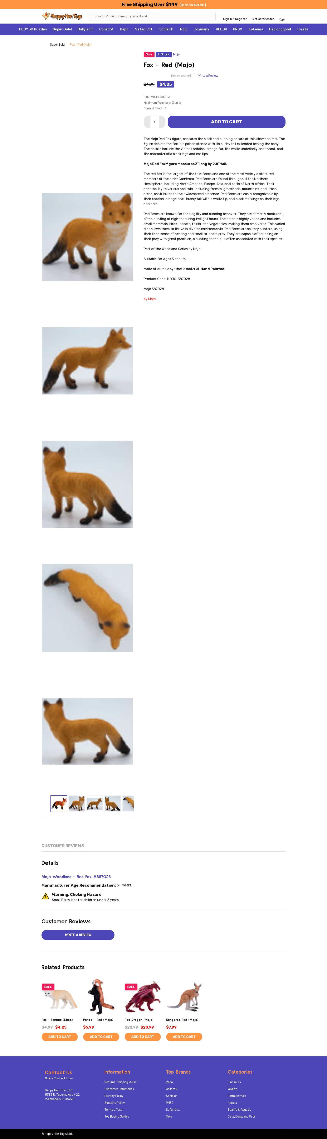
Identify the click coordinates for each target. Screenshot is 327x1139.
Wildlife (232, 1089)
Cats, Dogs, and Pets (241, 1116)
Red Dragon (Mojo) (139, 1019)
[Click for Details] (193, 5)
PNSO (237, 29)
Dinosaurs (234, 1082)
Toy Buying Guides (116, 1116)
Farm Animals (237, 1096)
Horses (232, 1103)
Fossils (302, 29)
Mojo (183, 29)
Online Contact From (59, 1078)
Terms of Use (113, 1109)
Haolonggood (280, 29)
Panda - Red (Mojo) (98, 1019)
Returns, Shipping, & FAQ (120, 1082)
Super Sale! (62, 29)
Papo (124, 29)
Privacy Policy (113, 1096)
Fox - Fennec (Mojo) (57, 1019)
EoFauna (256, 29)
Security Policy (114, 1103)
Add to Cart (226, 122)
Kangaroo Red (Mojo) (182, 1019)
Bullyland (85, 29)
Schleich (166, 29)
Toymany (201, 29)
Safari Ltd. (144, 29)
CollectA (106, 29)
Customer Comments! (119, 1089)
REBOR (221, 29)
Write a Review (208, 76)
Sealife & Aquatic (239, 1109)
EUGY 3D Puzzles (33, 29)
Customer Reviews (63, 846)
